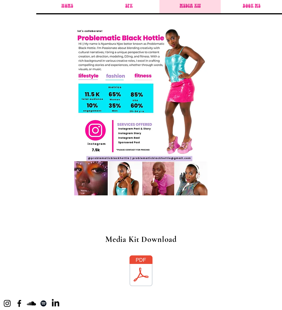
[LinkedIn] (55, 303)
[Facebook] (19, 303)
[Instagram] (7, 303)
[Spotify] (43, 303)
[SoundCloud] (31, 303)
